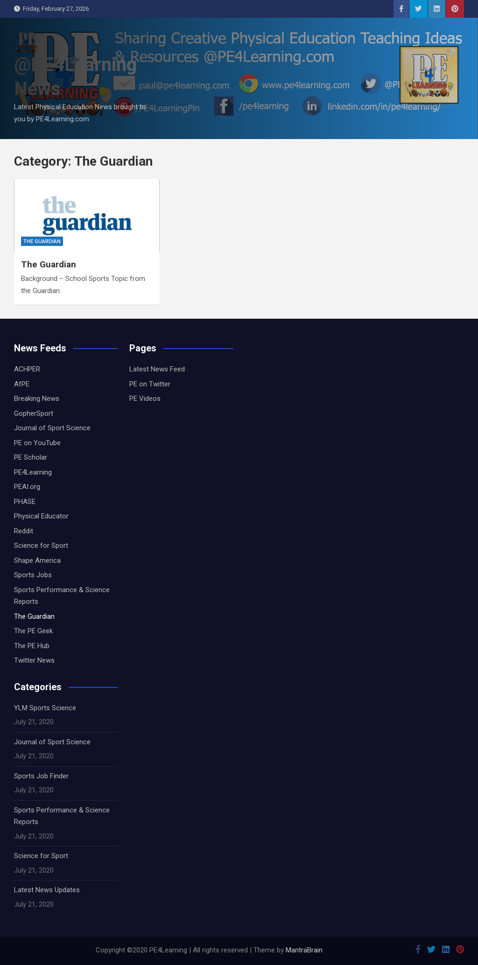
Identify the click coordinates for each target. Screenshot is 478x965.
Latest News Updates (47, 890)
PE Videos (145, 398)
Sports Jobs (33, 575)
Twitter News (34, 660)
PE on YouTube (37, 443)
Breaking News (36, 398)
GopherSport (33, 413)
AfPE (21, 384)
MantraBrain (304, 950)
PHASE (24, 501)
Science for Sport (41, 545)
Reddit (23, 531)
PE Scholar (30, 457)
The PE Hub (31, 646)
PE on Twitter (149, 384)
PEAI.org (27, 486)
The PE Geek (33, 631)
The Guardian (42, 241)
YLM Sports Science (45, 708)
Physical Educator (41, 516)
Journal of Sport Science (52, 428)
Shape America (37, 560)
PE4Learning (33, 472)
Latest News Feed (157, 369)
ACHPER (27, 369)
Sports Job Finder (41, 776)
